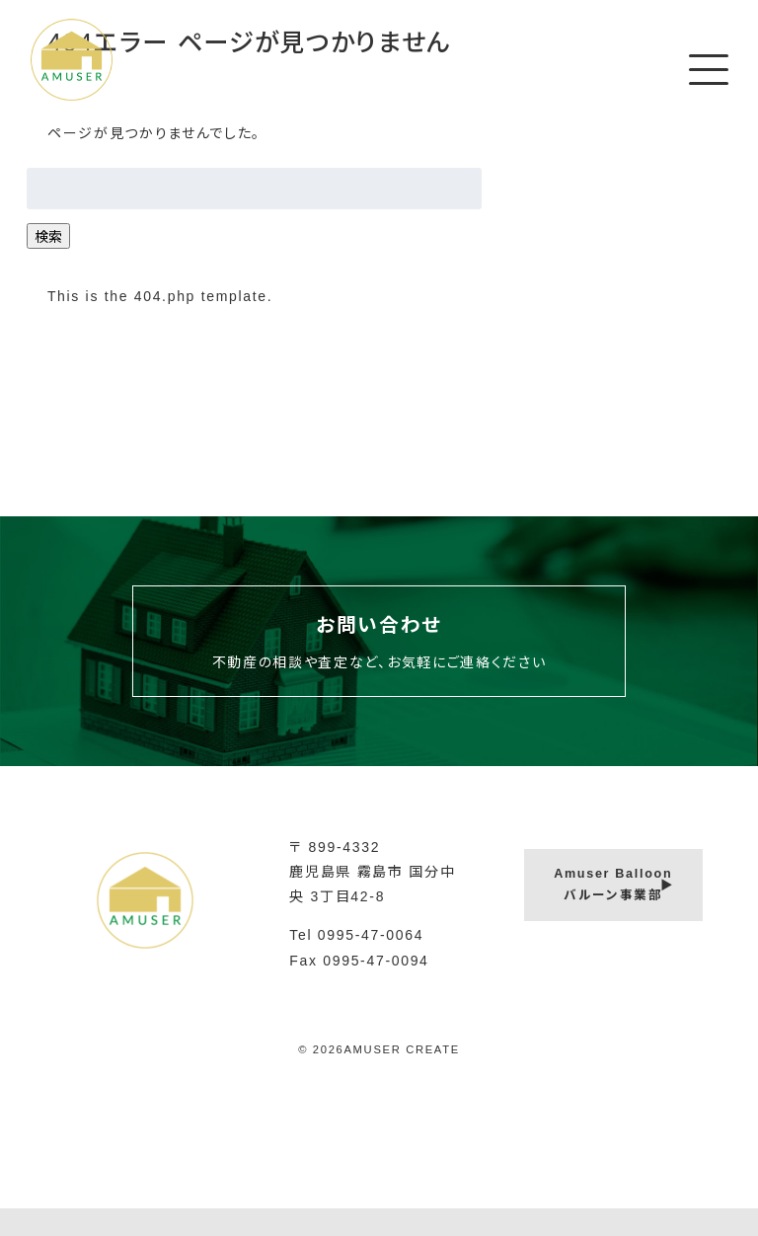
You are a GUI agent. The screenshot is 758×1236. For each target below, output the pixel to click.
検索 (48, 237)
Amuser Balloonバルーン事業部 (613, 885)
